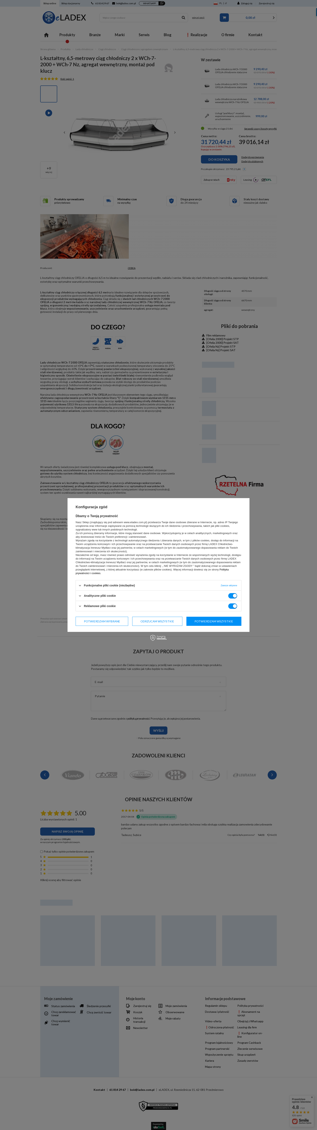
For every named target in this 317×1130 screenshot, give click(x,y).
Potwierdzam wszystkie (213, 621)
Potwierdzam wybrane (102, 621)
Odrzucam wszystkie (157, 621)
